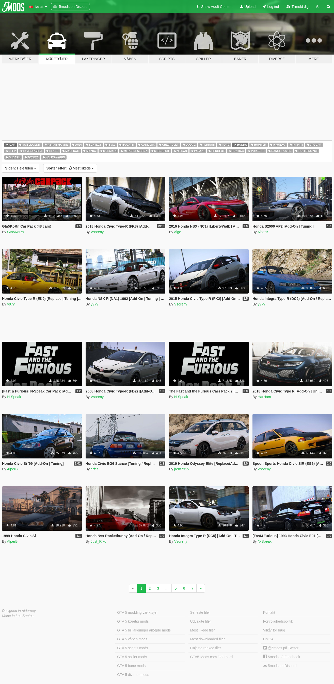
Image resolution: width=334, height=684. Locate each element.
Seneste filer (200, 612)
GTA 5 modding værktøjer (137, 612)
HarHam (264, 397)
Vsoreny (97, 232)
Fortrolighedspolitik (278, 621)
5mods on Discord (280, 666)
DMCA (268, 639)
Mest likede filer (202, 630)
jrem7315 (181, 469)
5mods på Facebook (281, 657)
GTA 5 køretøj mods (133, 621)
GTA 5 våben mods (132, 639)
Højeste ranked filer (205, 648)
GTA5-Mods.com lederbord (211, 657)
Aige (177, 232)
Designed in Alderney (19, 611)
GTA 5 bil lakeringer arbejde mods (144, 630)
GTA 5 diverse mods (133, 675)
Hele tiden (20, 168)
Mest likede (70, 168)
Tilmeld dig (298, 7)
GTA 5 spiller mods (132, 657)
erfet (94, 469)
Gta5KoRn (15, 232)
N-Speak (14, 397)
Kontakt (269, 612)
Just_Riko (98, 541)
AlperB (263, 232)
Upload (248, 7)
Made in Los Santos (18, 616)
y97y (11, 304)
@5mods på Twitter (280, 648)
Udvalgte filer (200, 621)
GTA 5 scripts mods (132, 648)
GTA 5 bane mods (131, 666)
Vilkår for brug (274, 630)
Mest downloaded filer (207, 639)
